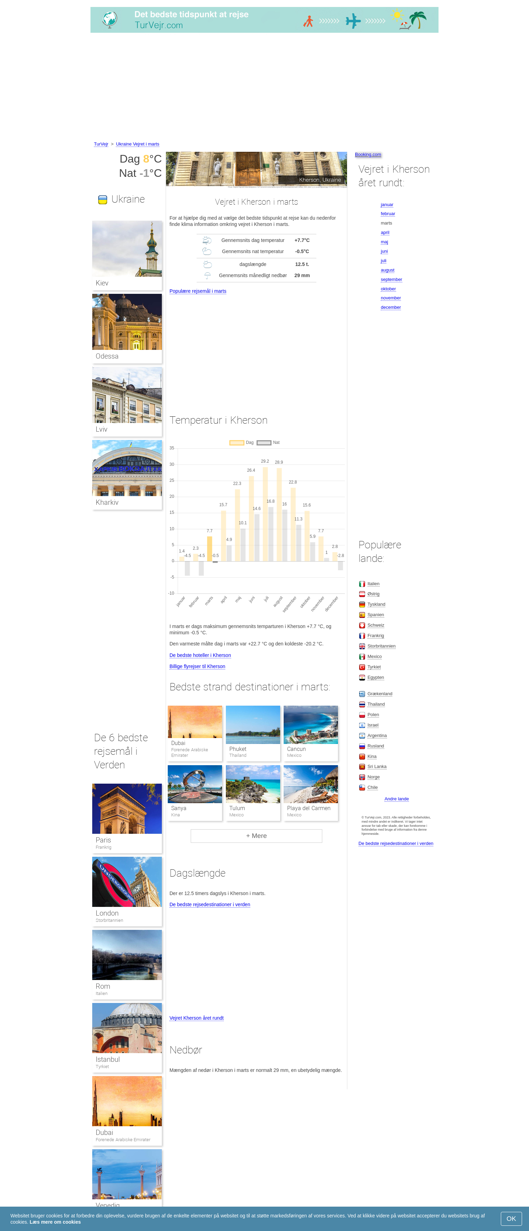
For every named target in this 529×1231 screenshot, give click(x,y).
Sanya (179, 808)
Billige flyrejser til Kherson (197, 666)
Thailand (376, 704)
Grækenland (380, 693)
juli (383, 260)
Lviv (102, 429)
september (391, 279)
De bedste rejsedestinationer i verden (209, 904)
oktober (388, 288)
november (391, 297)
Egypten (376, 677)
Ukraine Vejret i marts (137, 144)
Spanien (376, 614)
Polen (373, 714)
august (387, 270)
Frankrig (103, 847)
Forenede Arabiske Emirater (123, 1139)
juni (384, 251)
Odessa (107, 356)
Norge (374, 776)
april (385, 232)
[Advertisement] (264, 88)
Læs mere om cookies (55, 1222)
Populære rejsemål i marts (197, 291)
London (107, 913)
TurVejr (101, 144)
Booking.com (368, 154)
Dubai (178, 743)
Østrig (374, 593)
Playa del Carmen (309, 808)
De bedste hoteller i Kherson (200, 655)
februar (388, 213)
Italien (102, 993)
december (391, 307)
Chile (373, 787)
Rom (103, 986)
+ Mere (256, 835)
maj (384, 241)
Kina (372, 756)
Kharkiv (107, 502)
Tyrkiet (102, 1066)
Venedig (108, 1205)
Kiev (102, 283)
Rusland (376, 745)
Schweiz (376, 625)
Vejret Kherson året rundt (196, 1018)
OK (511, 1218)
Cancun (296, 749)
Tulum (237, 808)
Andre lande (397, 798)
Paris (103, 840)
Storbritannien (109, 920)
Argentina (377, 735)
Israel (373, 725)
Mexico (375, 656)
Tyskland (376, 604)
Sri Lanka (377, 766)
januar (387, 204)
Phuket (237, 749)
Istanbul (108, 1059)
